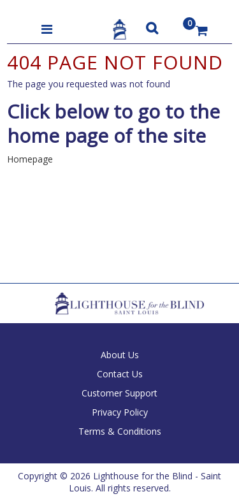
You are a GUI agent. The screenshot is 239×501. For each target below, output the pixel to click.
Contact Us (120, 374)
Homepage (30, 159)
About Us (120, 355)
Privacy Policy (120, 412)
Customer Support (119, 393)
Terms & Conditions (119, 431)
